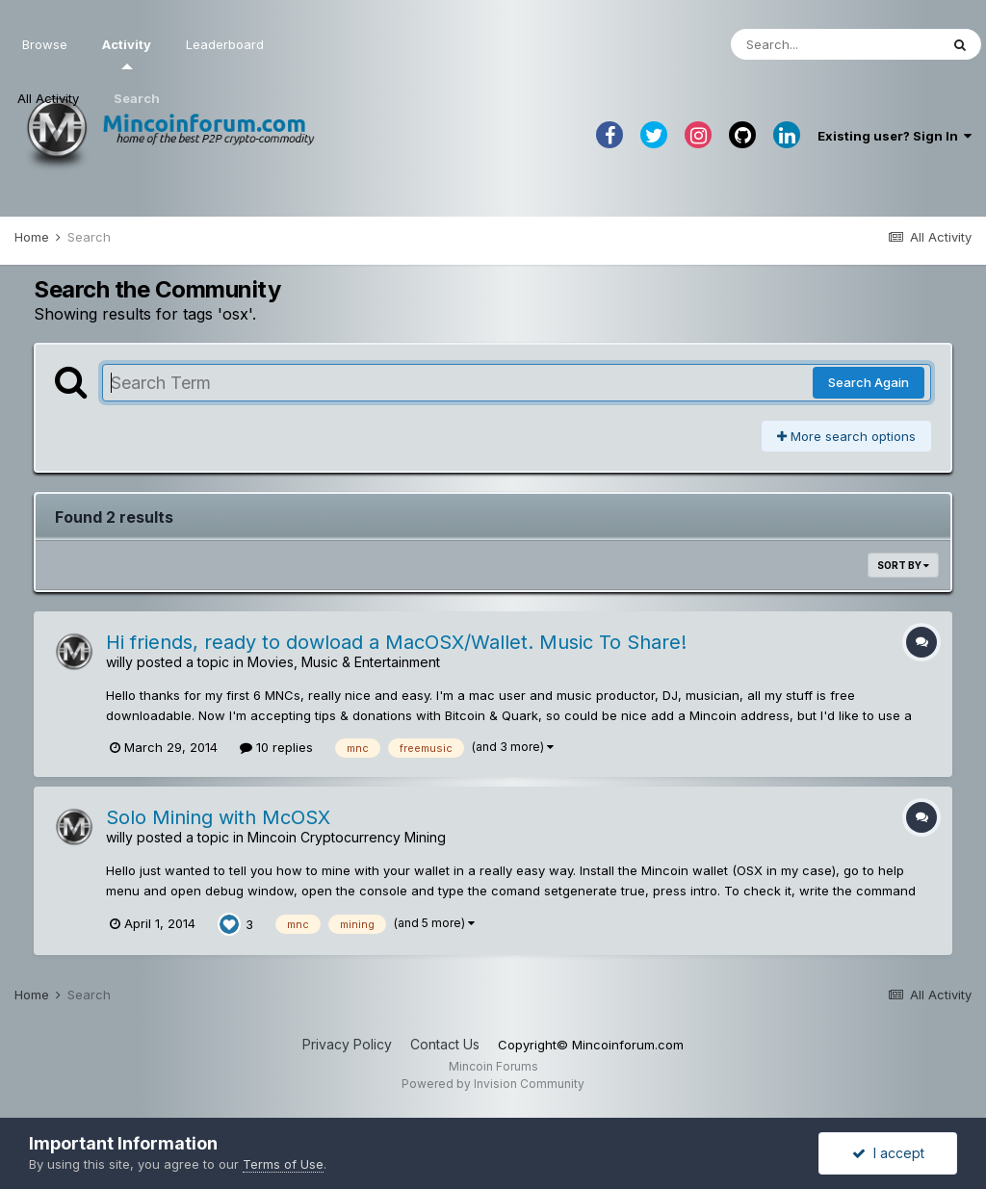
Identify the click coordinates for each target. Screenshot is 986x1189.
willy (119, 662)
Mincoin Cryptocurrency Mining (346, 837)
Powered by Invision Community (493, 1083)
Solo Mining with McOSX (218, 817)
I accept (888, 1153)
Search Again (868, 382)
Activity (126, 53)
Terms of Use (283, 1164)
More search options (846, 436)
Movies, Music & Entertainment (343, 662)
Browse (44, 44)
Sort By (903, 565)
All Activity (48, 98)
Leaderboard (225, 44)
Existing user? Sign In (894, 135)
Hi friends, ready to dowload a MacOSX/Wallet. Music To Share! (396, 642)
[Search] (835, 44)
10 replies (276, 747)
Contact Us (445, 1044)
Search (137, 98)
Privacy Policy (347, 1044)
